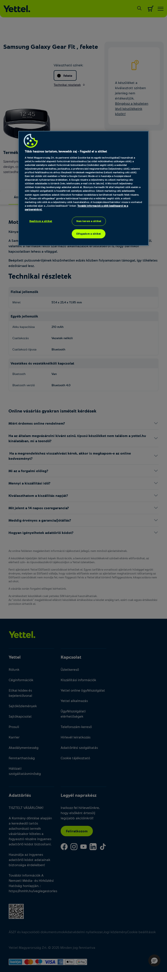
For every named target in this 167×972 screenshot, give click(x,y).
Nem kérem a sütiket (88, 221)
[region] (83, 188)
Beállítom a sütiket (40, 221)
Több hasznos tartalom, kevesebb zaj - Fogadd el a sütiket (66, 151)
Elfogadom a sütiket (88, 233)
